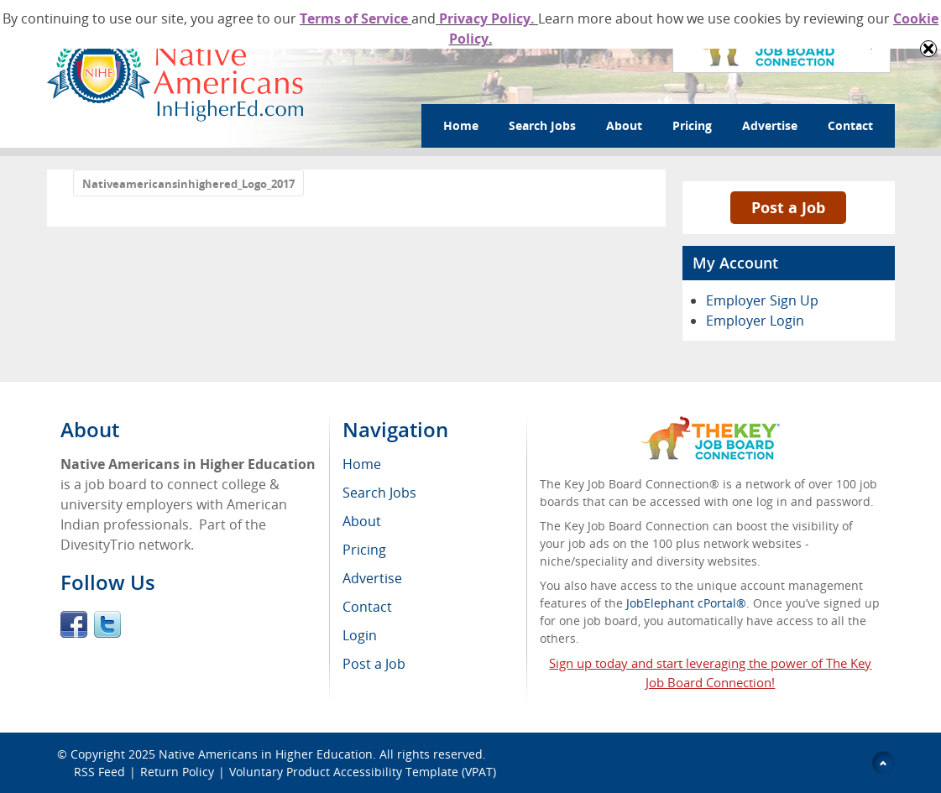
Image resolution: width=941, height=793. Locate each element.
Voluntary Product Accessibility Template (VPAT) (362, 772)
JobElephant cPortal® (686, 603)
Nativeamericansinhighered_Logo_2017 (188, 183)
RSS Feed (99, 772)
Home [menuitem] (361, 464)
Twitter (107, 624)
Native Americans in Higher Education (266, 754)
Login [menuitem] (359, 635)
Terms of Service (355, 18)
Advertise (769, 125)
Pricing (692, 125)
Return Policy (177, 772)
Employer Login (755, 320)
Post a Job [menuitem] (373, 664)
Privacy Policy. (487, 18)
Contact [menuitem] (367, 606)
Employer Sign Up (762, 300)
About (624, 125)
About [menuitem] (361, 521)
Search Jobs (542, 125)
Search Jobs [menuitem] (379, 492)
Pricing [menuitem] (364, 549)
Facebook (73, 624)
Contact (850, 125)
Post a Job (788, 207)
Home (460, 125)
